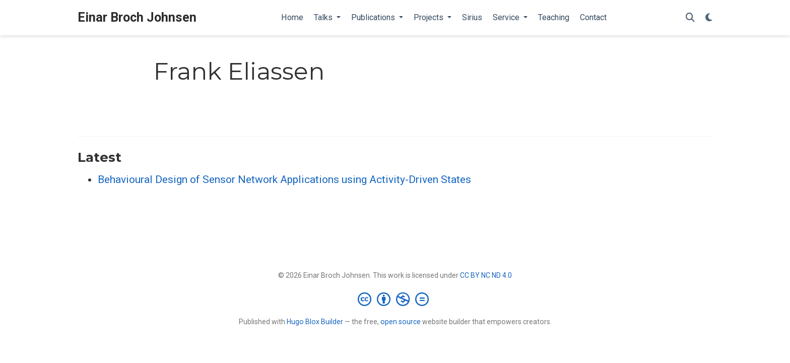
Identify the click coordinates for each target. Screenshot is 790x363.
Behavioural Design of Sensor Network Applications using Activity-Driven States (284, 179)
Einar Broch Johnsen (137, 17)
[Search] (690, 18)
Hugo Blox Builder (315, 322)
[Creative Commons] (395, 299)
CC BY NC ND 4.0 (486, 275)
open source (400, 322)
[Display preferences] (708, 18)
